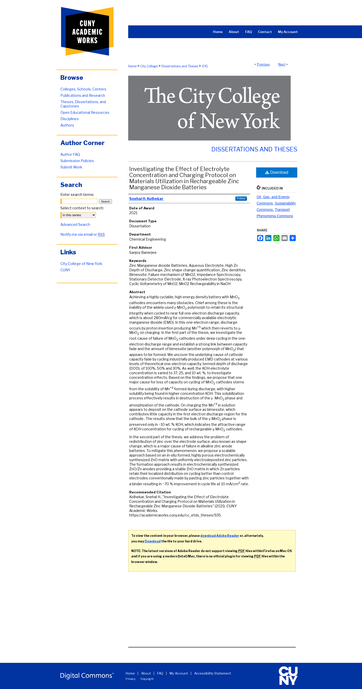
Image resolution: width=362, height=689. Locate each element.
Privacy (131, 679)
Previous (263, 64)
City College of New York (81, 263)
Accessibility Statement (212, 673)
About (146, 673)
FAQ (160, 673)
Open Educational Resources (84, 112)
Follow (241, 198)
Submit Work (71, 167)
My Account (179, 673)
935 (205, 66)
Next (281, 64)
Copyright (147, 679)
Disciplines (69, 119)
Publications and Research (82, 95)
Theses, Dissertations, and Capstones (83, 104)
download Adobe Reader (219, 536)
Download (276, 172)
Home (132, 66)
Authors (67, 125)
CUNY (65, 270)
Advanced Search (75, 224)
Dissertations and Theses (179, 66)
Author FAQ (70, 154)
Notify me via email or (82, 234)
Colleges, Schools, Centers (83, 89)
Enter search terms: (77, 194)
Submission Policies (77, 161)
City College (149, 66)
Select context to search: (82, 208)
